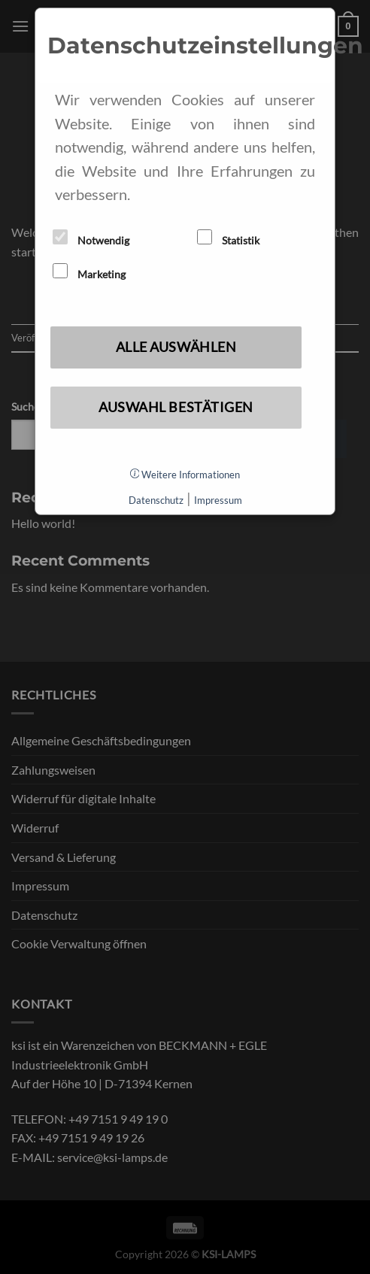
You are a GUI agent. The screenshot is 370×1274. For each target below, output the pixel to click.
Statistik (228, 238)
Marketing (89, 272)
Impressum (218, 500)
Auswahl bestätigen (176, 407)
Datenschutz (156, 500)
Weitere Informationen (185, 475)
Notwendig (91, 238)
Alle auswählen (176, 346)
